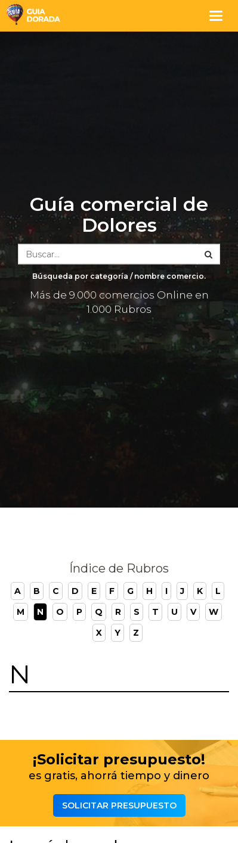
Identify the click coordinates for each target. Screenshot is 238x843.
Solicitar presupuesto (119, 805)
